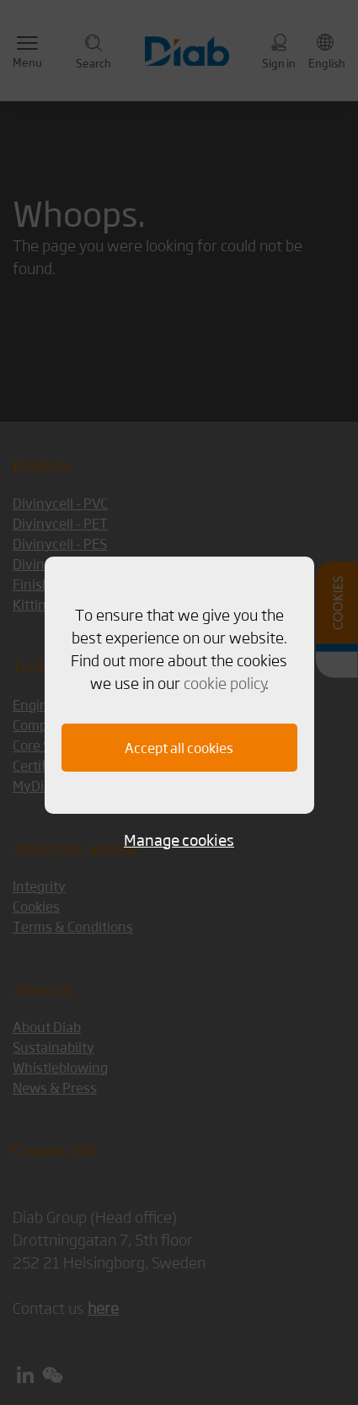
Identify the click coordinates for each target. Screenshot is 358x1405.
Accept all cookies (179, 747)
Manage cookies (179, 839)
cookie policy (224, 682)
